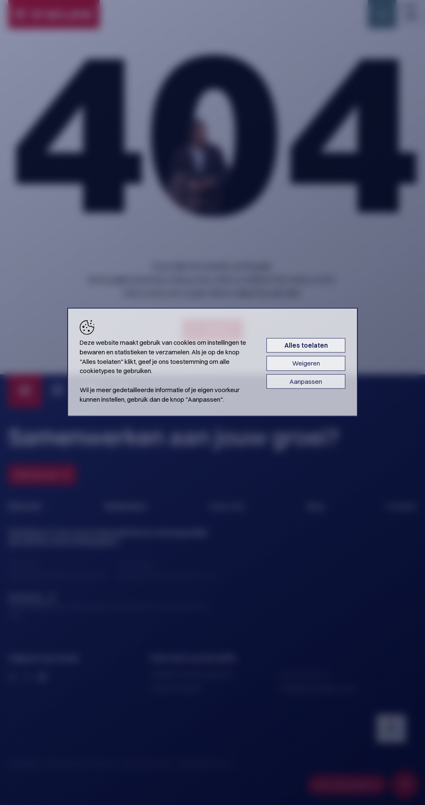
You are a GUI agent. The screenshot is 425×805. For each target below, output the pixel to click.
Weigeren (306, 363)
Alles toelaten (306, 345)
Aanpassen (306, 381)
